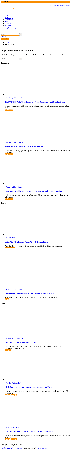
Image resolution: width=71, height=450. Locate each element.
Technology (9, 18)
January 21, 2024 (11, 142)
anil (19, 98)
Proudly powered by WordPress (11, 448)
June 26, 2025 (10, 238)
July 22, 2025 (10, 338)
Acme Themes (42, 448)
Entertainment (9, 20)
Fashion (7, 16)
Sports (7, 21)
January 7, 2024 (11, 187)
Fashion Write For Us (8, 9)
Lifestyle (8, 27)
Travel (13, 248)
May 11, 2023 (10, 289)
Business (8, 23)
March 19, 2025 (11, 98)
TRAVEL (8, 25)
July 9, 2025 (10, 427)
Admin (21, 142)
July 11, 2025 (10, 383)
